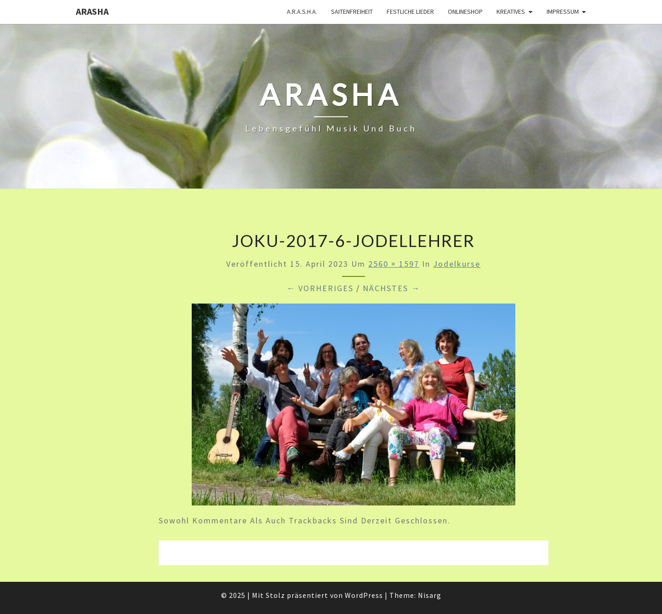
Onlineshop (465, 11)
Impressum (563, 11)
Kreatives (510, 11)
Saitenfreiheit (352, 11)
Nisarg (429, 595)
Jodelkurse (456, 263)
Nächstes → (391, 288)
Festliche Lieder (410, 11)
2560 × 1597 (393, 263)
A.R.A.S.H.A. (302, 11)
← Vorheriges (320, 288)
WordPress (364, 595)
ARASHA (92, 11)
